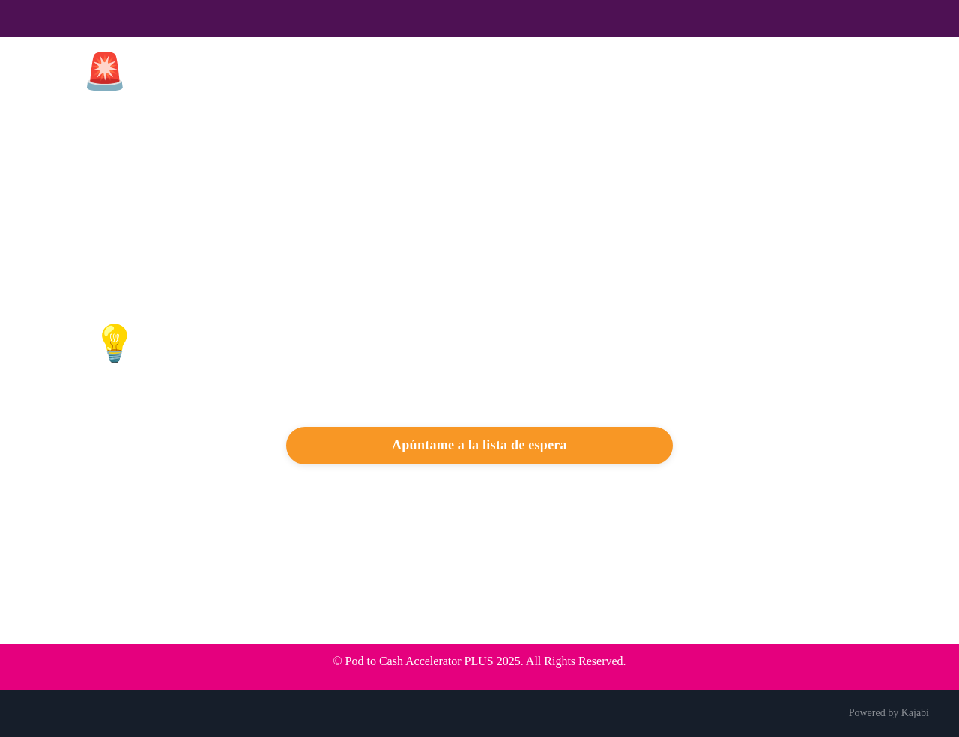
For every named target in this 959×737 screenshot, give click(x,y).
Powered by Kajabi (889, 712)
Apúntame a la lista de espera (479, 444)
